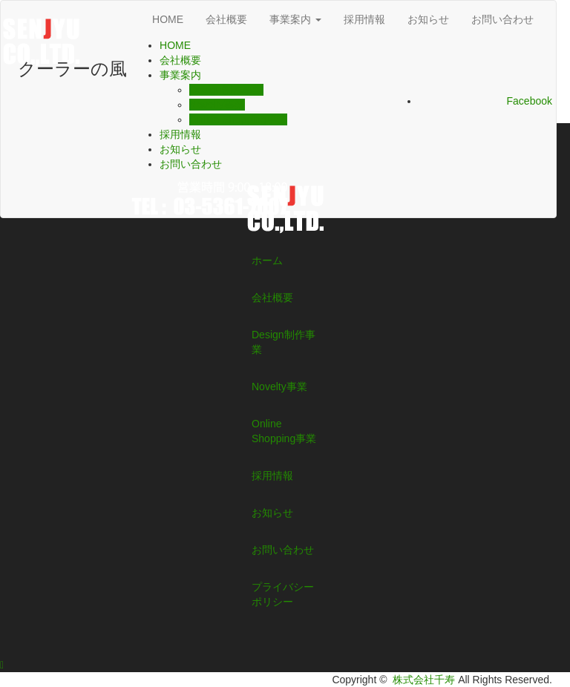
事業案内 (295, 19)
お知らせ (428, 19)
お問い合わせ (502, 19)
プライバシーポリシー (283, 594)
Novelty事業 (217, 105)
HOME (167, 19)
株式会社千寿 (424, 680)
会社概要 (226, 19)
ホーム (267, 260)
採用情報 (364, 19)
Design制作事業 (226, 90)
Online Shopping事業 (238, 119)
